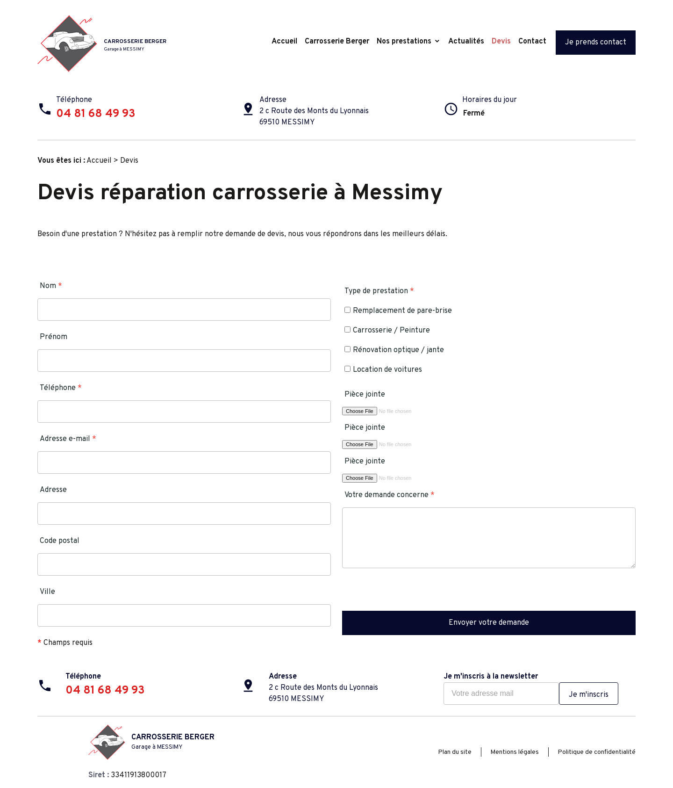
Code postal (59, 541)
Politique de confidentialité (597, 752)
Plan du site (455, 752)
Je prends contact (595, 42)
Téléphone (61, 388)
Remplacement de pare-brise (398, 311)
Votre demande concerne (389, 495)
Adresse (53, 490)
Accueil (284, 41)
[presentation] (413, 592)
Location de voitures (383, 370)
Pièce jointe (364, 394)
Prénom (53, 337)
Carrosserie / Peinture (387, 330)
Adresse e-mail (68, 439)
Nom (51, 286)
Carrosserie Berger (337, 41)
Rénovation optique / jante (394, 350)
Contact (532, 41)
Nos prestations (404, 41)
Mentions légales (514, 752)
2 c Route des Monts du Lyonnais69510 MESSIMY (314, 117)
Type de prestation (379, 291)
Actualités (466, 41)
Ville (47, 592)
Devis (501, 41)
